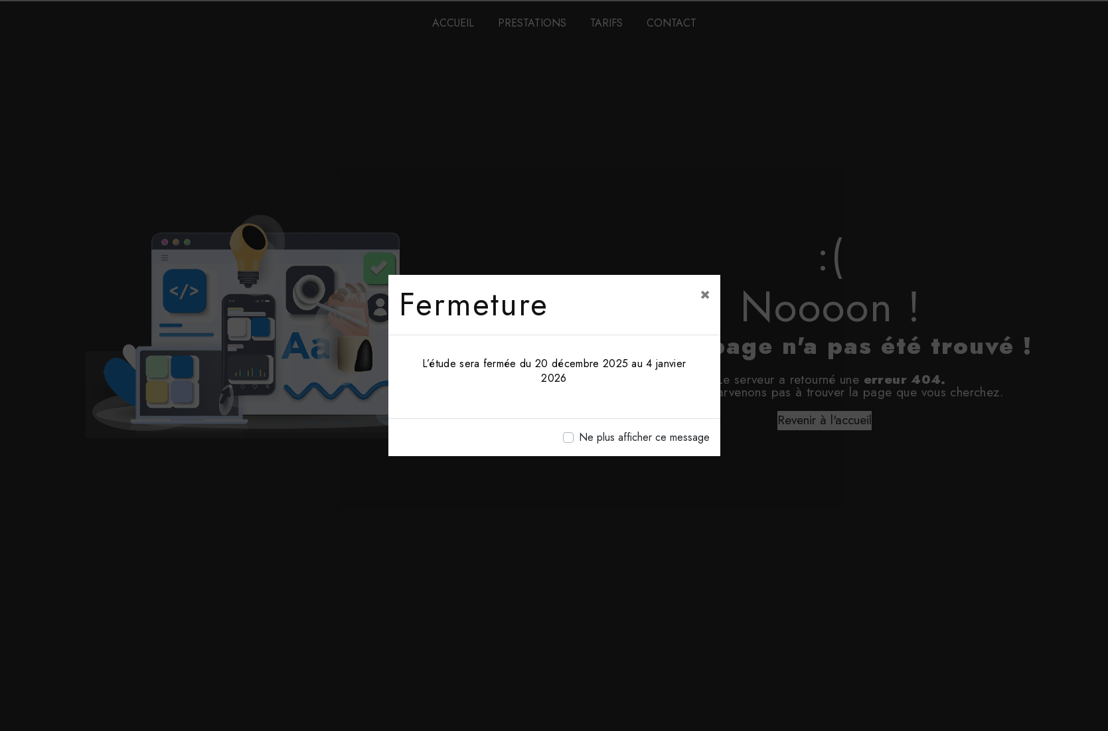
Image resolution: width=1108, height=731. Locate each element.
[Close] (705, 293)
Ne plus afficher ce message (644, 437)
